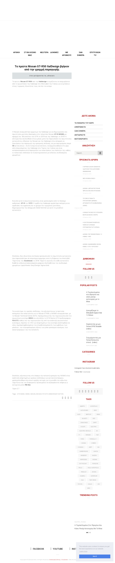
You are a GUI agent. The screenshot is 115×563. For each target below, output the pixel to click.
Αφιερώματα (80, 127)
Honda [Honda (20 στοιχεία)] (83, 443)
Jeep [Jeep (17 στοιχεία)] (90, 447)
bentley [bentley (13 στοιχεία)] (88, 414)
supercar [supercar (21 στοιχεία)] (94, 476)
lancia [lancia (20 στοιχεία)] (95, 451)
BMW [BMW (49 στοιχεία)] (98, 414)
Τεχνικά (83, 522)
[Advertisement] (57, 35)
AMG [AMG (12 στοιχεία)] (95, 410)
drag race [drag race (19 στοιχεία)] (84, 422)
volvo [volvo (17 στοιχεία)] (90, 484)
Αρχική (16, 52)
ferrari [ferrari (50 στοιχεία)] (88, 435)
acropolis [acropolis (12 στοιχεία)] (93, 406)
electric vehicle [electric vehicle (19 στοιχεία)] (85, 431)
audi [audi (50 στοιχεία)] (78, 414)
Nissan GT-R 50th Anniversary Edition (49, 394)
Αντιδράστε (79, 135)
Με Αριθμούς (66, 53)
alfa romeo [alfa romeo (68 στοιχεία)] (84, 410)
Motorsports (81, 139)
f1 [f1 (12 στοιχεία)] (79, 435)
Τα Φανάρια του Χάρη (84, 123)
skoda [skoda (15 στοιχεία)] (94, 472)
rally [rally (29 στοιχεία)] (80, 467)
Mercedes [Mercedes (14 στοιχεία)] (83, 459)
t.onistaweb (86, 372)
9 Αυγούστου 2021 (91, 345)
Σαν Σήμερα (80, 53)
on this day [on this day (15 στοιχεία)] (83, 463)
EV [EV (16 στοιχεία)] (97, 431)
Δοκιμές (54, 52)
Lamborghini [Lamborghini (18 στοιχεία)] (83, 451)
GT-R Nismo (21, 394)
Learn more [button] (83, 551)
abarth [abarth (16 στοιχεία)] (82, 406)
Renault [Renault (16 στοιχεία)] (83, 472)
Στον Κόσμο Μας (30, 53)
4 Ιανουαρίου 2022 (91, 332)
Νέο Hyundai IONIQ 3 (89, 178)
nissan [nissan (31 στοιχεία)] (95, 459)
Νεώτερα (44, 52)
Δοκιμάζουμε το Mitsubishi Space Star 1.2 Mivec (94, 312)
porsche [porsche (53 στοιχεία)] (95, 463)
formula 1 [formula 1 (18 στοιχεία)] (93, 439)
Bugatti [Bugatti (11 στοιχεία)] (84, 418)
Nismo (27, 394)
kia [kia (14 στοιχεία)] (98, 447)
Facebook (37, 549)
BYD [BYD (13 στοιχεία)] (94, 418)
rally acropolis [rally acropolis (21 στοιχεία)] (93, 467)
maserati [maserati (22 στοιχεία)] (84, 455)
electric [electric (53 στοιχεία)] (94, 426)
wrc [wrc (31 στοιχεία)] (88, 488)
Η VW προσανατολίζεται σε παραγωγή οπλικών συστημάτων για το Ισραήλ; (91, 225)
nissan (32, 394)
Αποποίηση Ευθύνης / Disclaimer (58, 559)
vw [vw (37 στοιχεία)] (99, 484)
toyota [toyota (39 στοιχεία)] (80, 484)
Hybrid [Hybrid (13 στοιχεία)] (93, 443)
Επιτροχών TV (95, 53)
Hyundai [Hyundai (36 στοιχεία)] (80, 447)
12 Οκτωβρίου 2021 (92, 304)
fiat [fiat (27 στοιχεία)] (97, 435)
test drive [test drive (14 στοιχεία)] (92, 480)
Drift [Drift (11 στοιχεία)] (95, 422)
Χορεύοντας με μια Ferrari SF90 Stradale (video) (93, 326)
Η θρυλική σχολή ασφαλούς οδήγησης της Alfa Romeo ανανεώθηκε (91, 169)
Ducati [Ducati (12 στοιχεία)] (83, 426)
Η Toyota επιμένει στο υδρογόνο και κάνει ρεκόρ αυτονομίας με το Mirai (93, 297)
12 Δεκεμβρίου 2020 (92, 318)
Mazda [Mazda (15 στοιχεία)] (94, 455)
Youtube (56, 549)
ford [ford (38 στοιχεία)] (82, 439)
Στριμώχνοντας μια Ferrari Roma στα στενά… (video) (93, 340)
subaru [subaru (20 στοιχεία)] (82, 476)
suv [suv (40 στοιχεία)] (82, 480)
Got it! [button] (95, 556)
